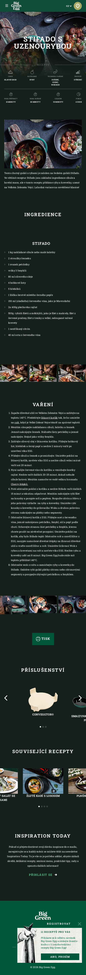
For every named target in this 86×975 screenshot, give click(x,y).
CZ (69, 6)
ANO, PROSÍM (60, 956)
